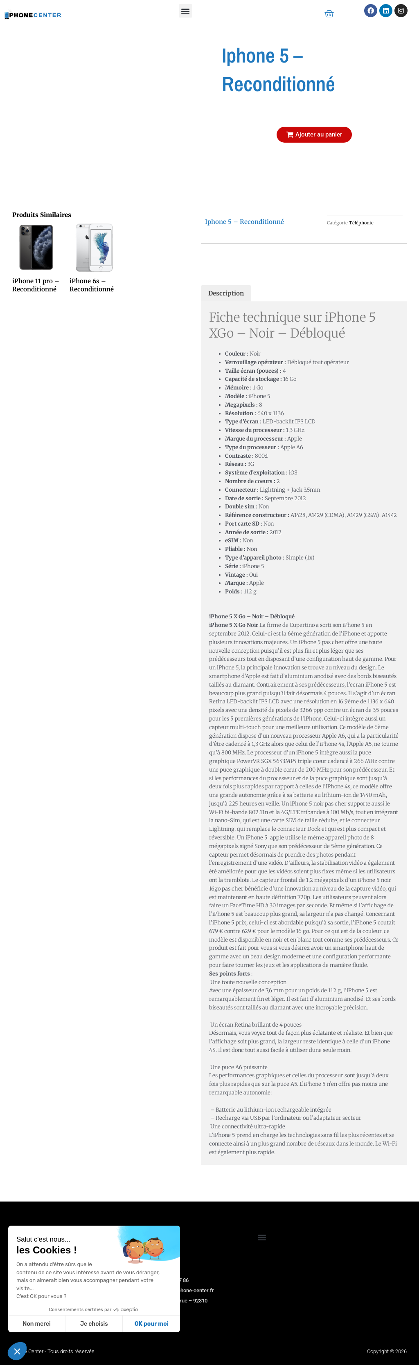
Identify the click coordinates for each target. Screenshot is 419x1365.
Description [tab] (226, 293)
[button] (185, 11)
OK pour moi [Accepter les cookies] (152, 1323)
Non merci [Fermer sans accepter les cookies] (36, 1323)
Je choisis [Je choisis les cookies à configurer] (94, 1323)
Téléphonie (361, 223)
